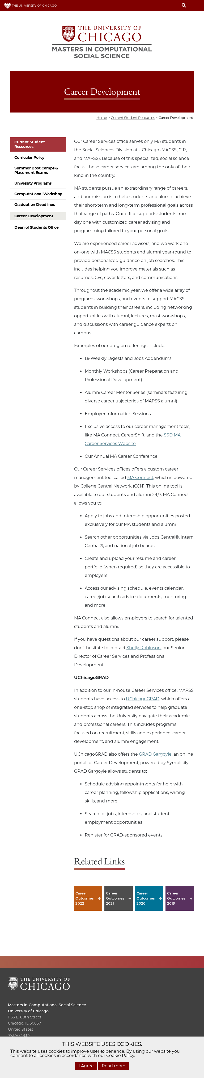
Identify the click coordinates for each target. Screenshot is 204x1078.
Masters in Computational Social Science (47, 1004)
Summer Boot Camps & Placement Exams (36, 170)
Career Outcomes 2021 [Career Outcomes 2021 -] (118, 898)
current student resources (133, 117)
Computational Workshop (38, 194)
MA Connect (140, 477)
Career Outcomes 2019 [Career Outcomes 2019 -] (179, 898)
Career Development (33, 216)
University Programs (33, 183)
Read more (113, 1065)
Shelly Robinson (143, 647)
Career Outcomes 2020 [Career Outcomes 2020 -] (149, 898)
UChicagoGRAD (142, 698)
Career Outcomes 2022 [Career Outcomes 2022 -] (88, 898)
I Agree (86, 1065)
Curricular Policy (29, 157)
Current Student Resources (29, 144)
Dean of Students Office (36, 227)
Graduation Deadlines (34, 204)
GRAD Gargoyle (155, 754)
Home (101, 117)
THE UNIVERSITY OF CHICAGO (30, 5)
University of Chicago (28, 1011)
